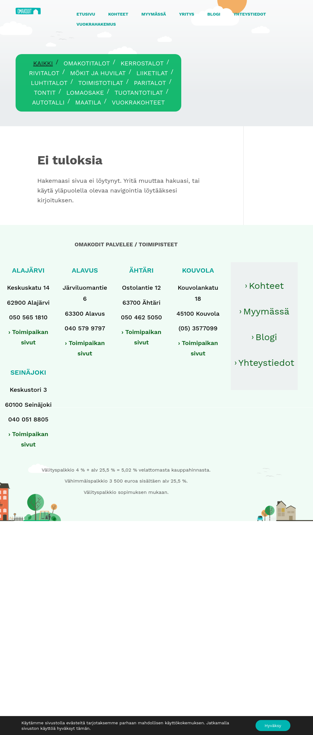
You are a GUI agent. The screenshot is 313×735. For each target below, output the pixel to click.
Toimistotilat (100, 82)
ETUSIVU (85, 14)
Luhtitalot (49, 82)
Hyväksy (273, 725)
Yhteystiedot (266, 362)
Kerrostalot (142, 63)
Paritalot (150, 82)
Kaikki (43, 63)
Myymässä (266, 311)
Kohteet (266, 285)
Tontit (45, 92)
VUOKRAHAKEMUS (96, 24)
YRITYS (186, 14)
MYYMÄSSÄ (153, 14)
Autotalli (48, 102)
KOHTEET (118, 14)
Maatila (88, 102)
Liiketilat (152, 73)
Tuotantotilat (139, 92)
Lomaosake (85, 92)
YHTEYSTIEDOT (250, 14)
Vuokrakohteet (138, 102)
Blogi (266, 337)
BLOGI (213, 14)
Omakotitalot (87, 63)
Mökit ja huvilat (98, 73)
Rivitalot (44, 73)
